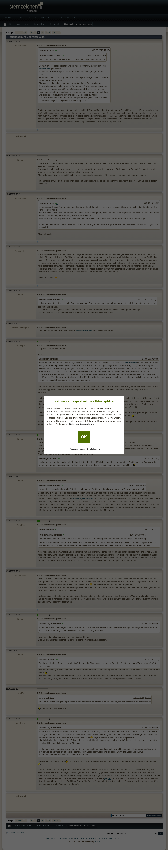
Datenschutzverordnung (81, 424)
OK (84, 436)
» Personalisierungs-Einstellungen (84, 449)
